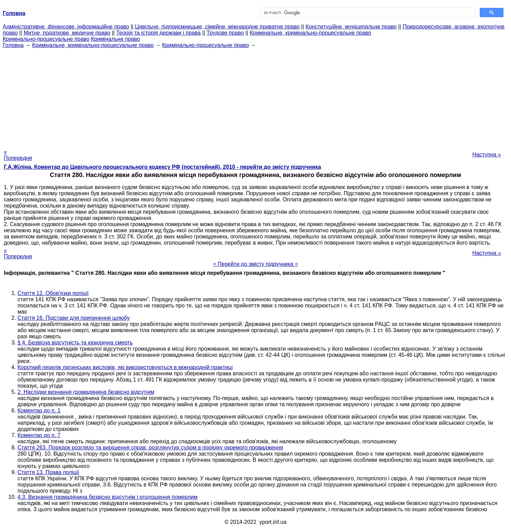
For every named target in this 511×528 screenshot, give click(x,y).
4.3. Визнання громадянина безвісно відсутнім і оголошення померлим (107, 497)
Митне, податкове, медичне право (67, 33)
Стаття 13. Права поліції (48, 472)
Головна (13, 45)
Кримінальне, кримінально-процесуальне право (310, 33)
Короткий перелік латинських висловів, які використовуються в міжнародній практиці (125, 367)
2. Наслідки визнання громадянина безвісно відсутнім (85, 392)
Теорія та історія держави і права (158, 33)
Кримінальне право (115, 39)
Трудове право (225, 33)
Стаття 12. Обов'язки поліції (52, 293)
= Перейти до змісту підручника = (255, 264)
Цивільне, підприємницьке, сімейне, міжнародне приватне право (217, 27)
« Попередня (18, 155)
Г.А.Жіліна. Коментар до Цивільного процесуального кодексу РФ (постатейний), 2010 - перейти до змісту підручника (162, 167)
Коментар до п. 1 (38, 410)
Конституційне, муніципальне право (351, 27)
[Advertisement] (255, 96)
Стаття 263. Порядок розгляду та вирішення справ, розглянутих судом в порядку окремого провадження (150, 447)
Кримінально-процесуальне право (46, 39)
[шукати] (367, 13)
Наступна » (486, 154)
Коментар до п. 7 (38, 435)
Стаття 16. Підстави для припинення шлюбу (73, 318)
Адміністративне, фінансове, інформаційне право (66, 27)
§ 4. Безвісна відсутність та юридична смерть (75, 342)
